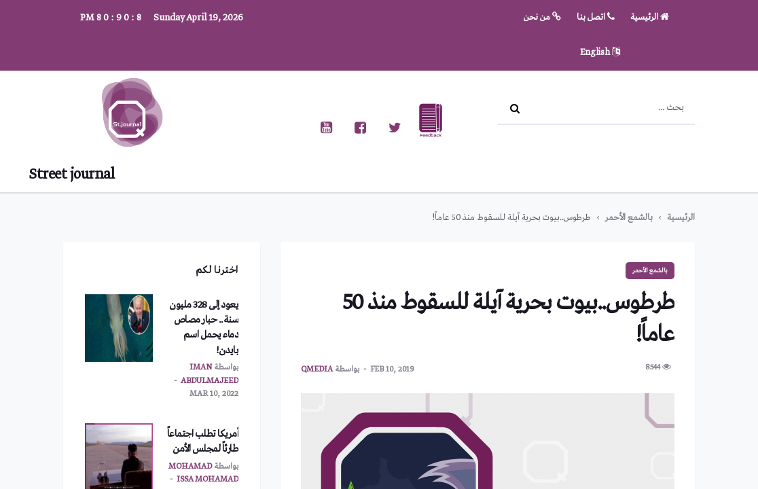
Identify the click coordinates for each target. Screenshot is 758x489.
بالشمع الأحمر (629, 217)
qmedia (317, 369)
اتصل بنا (596, 17)
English (600, 52)
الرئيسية (649, 17)
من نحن (542, 17)
